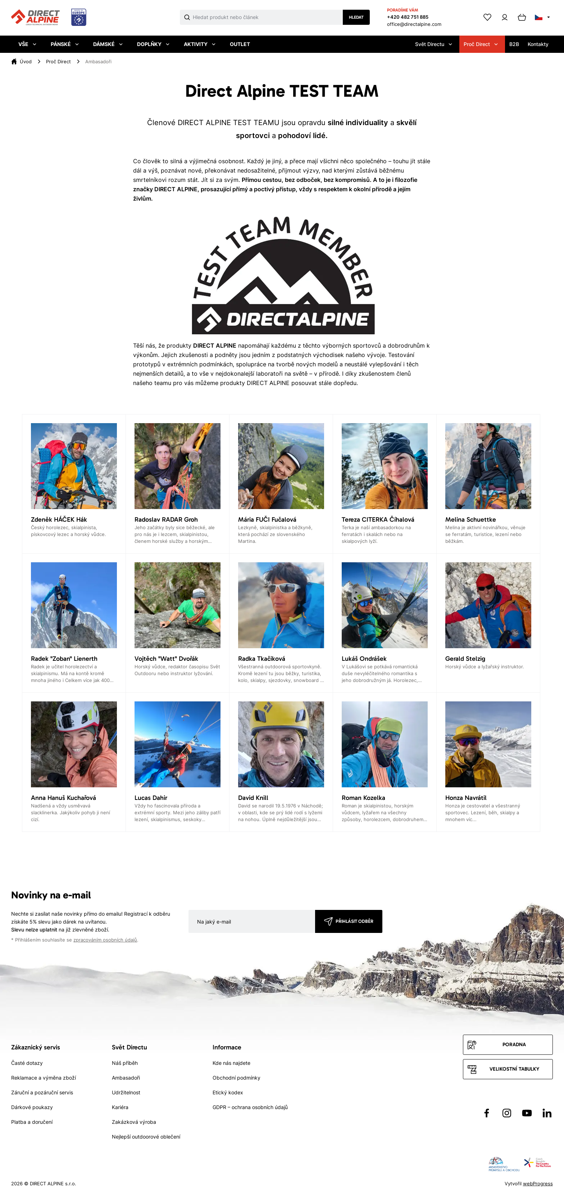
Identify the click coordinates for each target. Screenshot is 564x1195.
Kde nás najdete (231, 1063)
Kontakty (538, 44)
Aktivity (199, 44)
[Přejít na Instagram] (507, 1113)
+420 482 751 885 (407, 17)
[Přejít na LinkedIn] (547, 1113)
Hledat (356, 17)
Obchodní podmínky (236, 1078)
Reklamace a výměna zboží (43, 1078)
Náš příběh (125, 1063)
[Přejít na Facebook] (486, 1113)
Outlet (240, 44)
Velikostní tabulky (514, 1069)
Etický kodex (228, 1092)
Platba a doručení (32, 1122)
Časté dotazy (27, 1063)
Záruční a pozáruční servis (42, 1092)
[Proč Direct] (58, 61)
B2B (514, 44)
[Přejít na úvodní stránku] (48, 17)
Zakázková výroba (134, 1122)
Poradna (514, 1044)
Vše (27, 44)
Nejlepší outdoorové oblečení (146, 1137)
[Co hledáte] (268, 17)
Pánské (65, 44)
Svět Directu (433, 44)
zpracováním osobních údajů (105, 940)
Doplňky (153, 44)
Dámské (108, 44)
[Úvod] (26, 61)
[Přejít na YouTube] (527, 1113)
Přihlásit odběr (354, 921)
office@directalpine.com (414, 24)
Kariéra (120, 1107)
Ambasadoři (126, 1078)
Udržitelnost (126, 1092)
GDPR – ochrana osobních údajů (250, 1107)
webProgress (538, 1183)
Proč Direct (481, 44)
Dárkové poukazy (32, 1107)
